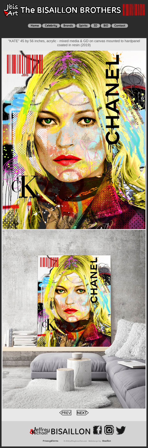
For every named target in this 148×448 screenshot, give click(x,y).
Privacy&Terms (51, 441)
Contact (119, 25)
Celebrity (51, 25)
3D (95, 25)
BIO (105, 25)
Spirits (83, 25)
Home (35, 25)
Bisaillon (106, 441)
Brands (68, 25)
